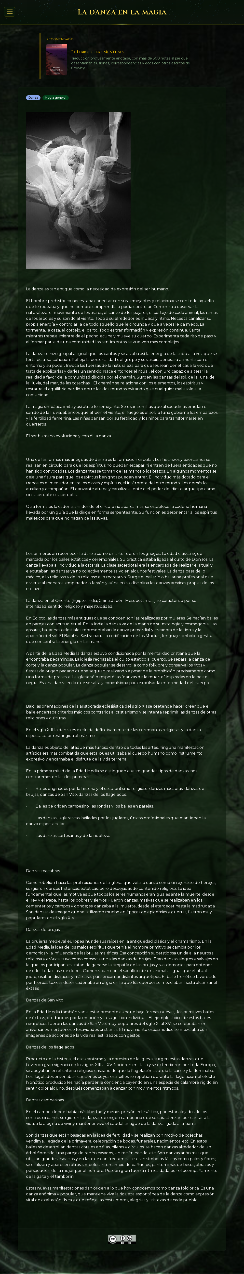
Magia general (55, 97)
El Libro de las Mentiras (97, 52)
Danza (33, 97)
